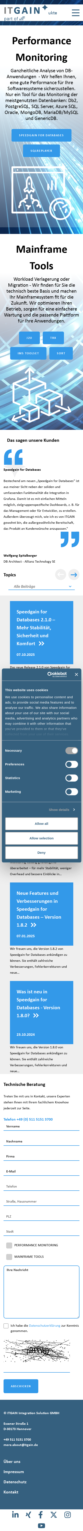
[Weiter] (74, 574)
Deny (41, 852)
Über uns (12, 1461)
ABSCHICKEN (21, 1386)
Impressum (14, 1471)
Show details (59, 810)
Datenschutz (15, 1481)
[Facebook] (41, 1514)
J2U (29, 338)
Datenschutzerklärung (44, 1325)
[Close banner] (76, 674)
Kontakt (11, 1492)
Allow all (41, 823)
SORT (61, 353)
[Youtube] (41, 1525)
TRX (53, 338)
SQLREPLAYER (41, 151)
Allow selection (41, 838)
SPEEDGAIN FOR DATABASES (41, 135)
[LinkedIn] (15, 1514)
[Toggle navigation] (75, 12)
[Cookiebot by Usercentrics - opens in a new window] (49, 674)
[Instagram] (68, 1514)
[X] (53, 1514)
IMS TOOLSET (28, 353)
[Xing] (28, 1514)
